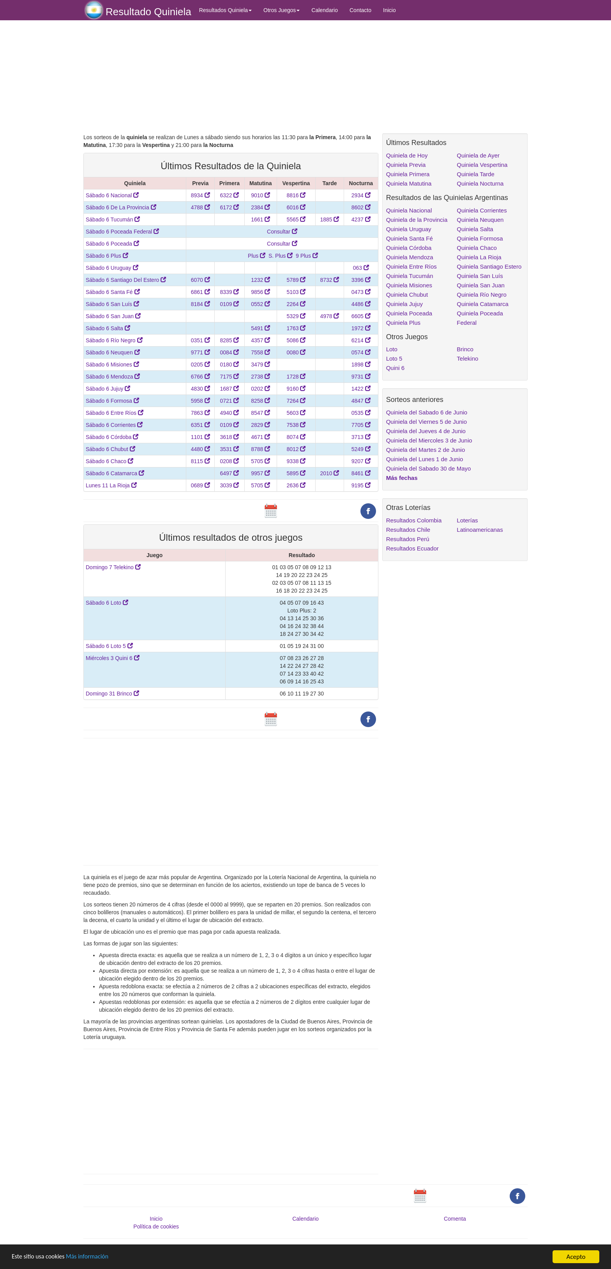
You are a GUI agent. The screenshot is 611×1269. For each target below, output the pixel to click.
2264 (296, 304)
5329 (296, 316)
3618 (229, 437)
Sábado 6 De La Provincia (121, 207)
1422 (361, 389)
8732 (329, 280)
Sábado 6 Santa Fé (113, 292)
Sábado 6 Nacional (112, 195)
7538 (296, 425)
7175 (229, 376)
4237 (361, 219)
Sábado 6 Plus (107, 256)
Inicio (389, 10)
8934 (200, 195)
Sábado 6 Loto (107, 603)
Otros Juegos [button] (281, 10)
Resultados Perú (407, 539)
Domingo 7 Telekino (113, 567)
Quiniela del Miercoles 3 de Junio (429, 440)
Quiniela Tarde (475, 174)
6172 (229, 207)
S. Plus (280, 256)
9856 (260, 292)
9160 (296, 389)
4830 (200, 389)
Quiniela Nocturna (480, 183)
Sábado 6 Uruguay (112, 268)
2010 (329, 473)
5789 (296, 280)
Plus (256, 256)
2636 (296, 485)
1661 (260, 219)
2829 (260, 425)
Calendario (324, 10)
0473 (361, 292)
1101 (200, 437)
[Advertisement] (230, 76)
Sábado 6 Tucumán (113, 219)
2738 (260, 376)
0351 (200, 340)
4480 (200, 449)
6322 (229, 195)
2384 (260, 207)
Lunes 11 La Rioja (111, 485)
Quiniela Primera (408, 174)
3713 (361, 437)
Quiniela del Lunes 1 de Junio (424, 459)
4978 (329, 316)
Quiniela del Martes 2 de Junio (425, 449)
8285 (229, 340)
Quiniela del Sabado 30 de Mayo (428, 468)
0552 (260, 304)
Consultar (282, 231)
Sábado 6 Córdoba (112, 437)
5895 (296, 473)
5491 (260, 328)
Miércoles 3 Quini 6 (113, 658)
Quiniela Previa (406, 164)
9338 (296, 461)
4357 (260, 340)
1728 (296, 376)
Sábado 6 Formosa (112, 401)
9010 (260, 195)
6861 (200, 292)
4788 (200, 207)
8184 (200, 304)
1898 (361, 364)
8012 (296, 449)
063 (361, 268)
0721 (229, 401)
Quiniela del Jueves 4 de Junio (426, 431)
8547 (260, 413)
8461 (361, 473)
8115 (200, 461)
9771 (200, 352)
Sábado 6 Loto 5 (109, 646)
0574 (361, 352)
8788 (260, 449)
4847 (361, 401)
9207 (361, 461)
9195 (361, 485)
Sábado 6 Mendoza (113, 376)
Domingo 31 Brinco (112, 693)
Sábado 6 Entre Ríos (114, 413)
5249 (361, 449)
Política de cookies (156, 1226)
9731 (361, 376)
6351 (200, 425)
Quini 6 (395, 368)
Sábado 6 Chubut (110, 449)
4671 (260, 437)
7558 (260, 352)
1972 (361, 328)
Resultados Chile (408, 529)
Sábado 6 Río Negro (114, 340)
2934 (361, 195)
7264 (296, 401)
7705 (361, 425)
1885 (329, 219)
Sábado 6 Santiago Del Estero (126, 280)
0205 (200, 364)
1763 (296, 328)
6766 (200, 376)
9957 (260, 473)
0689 (200, 485)
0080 (296, 352)
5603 (296, 413)
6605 (361, 316)
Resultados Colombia (414, 520)
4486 (361, 304)
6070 (200, 280)
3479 (260, 364)
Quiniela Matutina (409, 183)
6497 (229, 473)
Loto (391, 349)
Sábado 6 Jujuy (108, 389)
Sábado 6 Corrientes (114, 425)
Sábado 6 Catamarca (115, 473)
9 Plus (307, 256)
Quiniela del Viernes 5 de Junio (426, 421)
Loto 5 (394, 358)
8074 (296, 437)
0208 (229, 461)
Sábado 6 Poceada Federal (122, 231)
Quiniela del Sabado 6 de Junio (427, 412)
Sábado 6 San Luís (112, 304)
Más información (92, 1257)
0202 (260, 389)
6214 (361, 340)
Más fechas (402, 477)
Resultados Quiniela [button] (225, 10)
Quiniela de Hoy (407, 155)
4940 (229, 413)
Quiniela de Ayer (478, 155)
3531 (229, 449)
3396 (361, 280)
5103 (296, 292)
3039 (229, 485)
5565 (296, 219)
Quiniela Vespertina (482, 164)
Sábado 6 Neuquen (113, 352)
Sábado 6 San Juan (113, 316)
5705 (260, 461)
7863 (200, 413)
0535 (361, 413)
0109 (229, 304)
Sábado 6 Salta (108, 328)
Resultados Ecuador (412, 548)
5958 (200, 401)
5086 (296, 340)
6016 (296, 207)
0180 (229, 364)
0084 (229, 352)
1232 (260, 280)
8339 (229, 292)
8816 (296, 195)
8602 (361, 207)
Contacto (360, 10)
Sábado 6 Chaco (109, 461)
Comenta (455, 1219)
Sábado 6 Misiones (112, 364)
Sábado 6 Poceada (112, 244)
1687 (229, 389)
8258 (260, 401)
